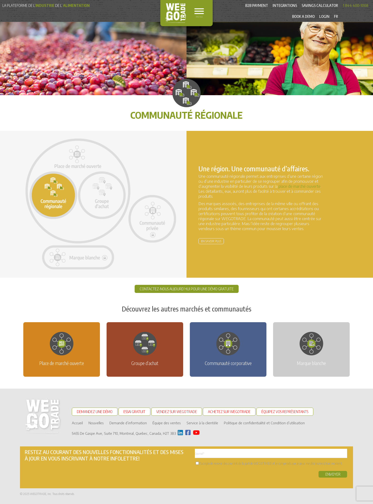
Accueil (77, 423)
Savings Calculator (320, 5)
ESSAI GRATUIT (134, 411)
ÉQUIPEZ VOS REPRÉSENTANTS (284, 411)
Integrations (285, 5)
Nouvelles (96, 423)
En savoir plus (211, 241)
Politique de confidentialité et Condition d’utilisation (264, 423)
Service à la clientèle (202, 423)
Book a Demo (303, 16)
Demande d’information (128, 423)
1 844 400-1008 (355, 5)
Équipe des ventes (166, 423)
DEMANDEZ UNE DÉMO (95, 411)
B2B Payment (256, 5)
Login (324, 16)
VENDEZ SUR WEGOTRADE (176, 411)
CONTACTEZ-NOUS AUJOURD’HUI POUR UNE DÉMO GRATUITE (187, 289)
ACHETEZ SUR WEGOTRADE (229, 411)
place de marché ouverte (299, 186)
